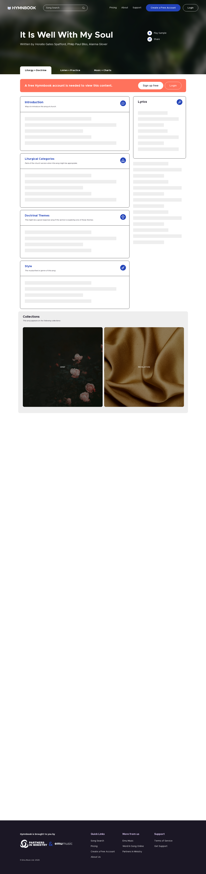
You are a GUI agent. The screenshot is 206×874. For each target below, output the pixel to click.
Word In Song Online (133, 846)
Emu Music (128, 841)
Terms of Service (163, 841)
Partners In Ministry (132, 852)
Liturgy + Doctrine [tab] (35, 70)
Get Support (160, 846)
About (124, 7)
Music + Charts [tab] (102, 70)
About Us (96, 857)
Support (137, 7)
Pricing (113, 7)
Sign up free (150, 85)
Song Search (97, 841)
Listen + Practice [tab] (70, 70)
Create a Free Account (163, 8)
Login (191, 8)
